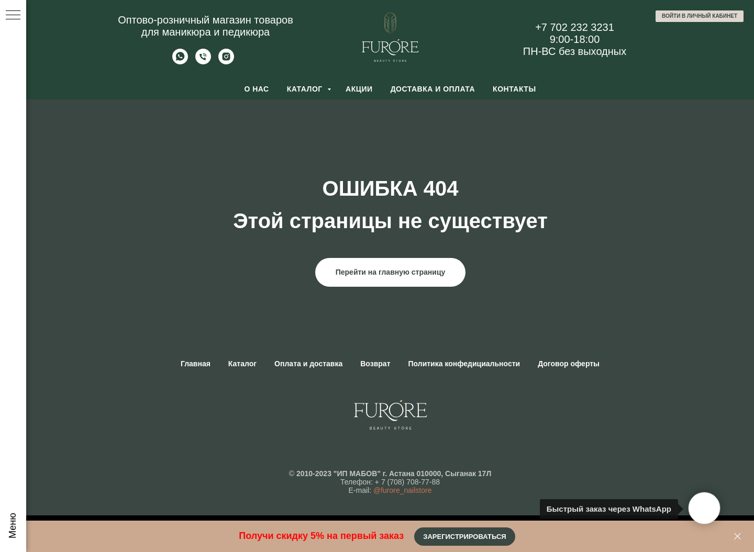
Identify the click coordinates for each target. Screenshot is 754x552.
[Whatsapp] (180, 61)
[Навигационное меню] (13, 15)
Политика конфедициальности (464, 363)
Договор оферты (569, 363)
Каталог (306, 89)
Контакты (514, 89)
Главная (195, 363)
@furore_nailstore (402, 490)
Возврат (375, 363)
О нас (256, 89)
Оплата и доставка (308, 363)
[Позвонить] (203, 61)
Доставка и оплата (433, 89)
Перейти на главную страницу (391, 272)
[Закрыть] (737, 537)
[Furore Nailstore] (226, 61)
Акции (359, 89)
